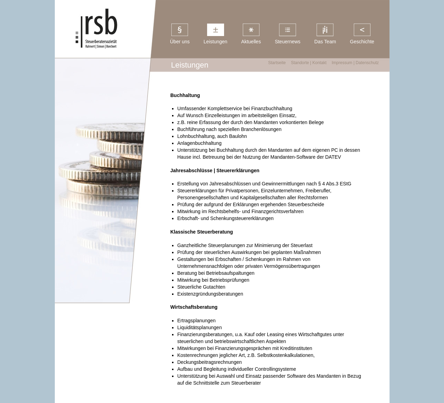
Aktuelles (251, 41)
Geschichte (362, 41)
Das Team (325, 41)
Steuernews (287, 41)
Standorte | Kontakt (309, 62)
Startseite (277, 62)
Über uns (180, 41)
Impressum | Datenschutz (355, 62)
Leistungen (216, 41)
